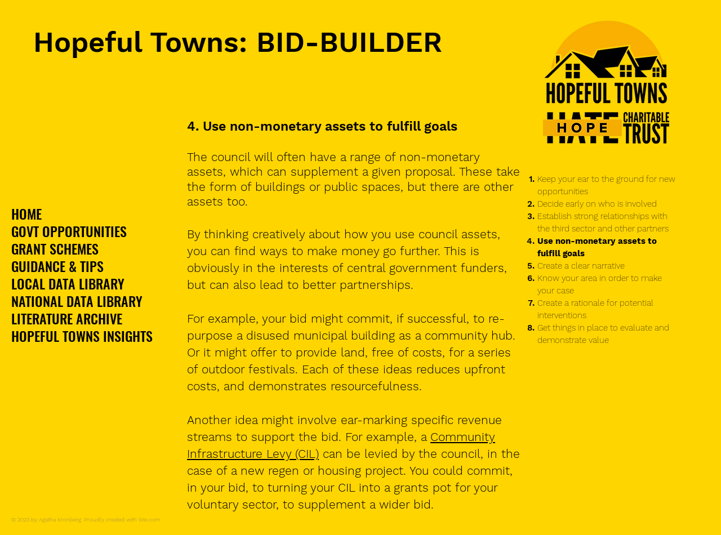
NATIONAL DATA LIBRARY (77, 301)
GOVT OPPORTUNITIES (69, 231)
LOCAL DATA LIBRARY (67, 283)
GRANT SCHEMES (55, 248)
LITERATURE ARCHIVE (66, 318)
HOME (26, 213)
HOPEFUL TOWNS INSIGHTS (82, 336)
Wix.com (150, 519)
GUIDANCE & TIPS (57, 266)
